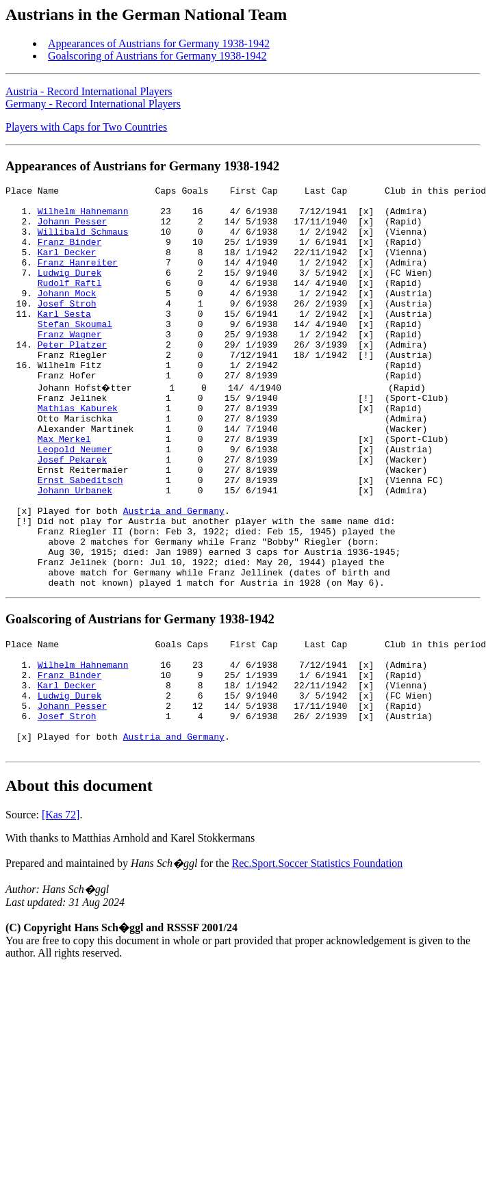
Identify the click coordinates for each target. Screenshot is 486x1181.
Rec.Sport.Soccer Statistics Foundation (317, 964)
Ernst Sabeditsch (80, 537)
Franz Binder (70, 254)
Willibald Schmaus (83, 241)
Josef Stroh (67, 328)
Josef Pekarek (72, 512)
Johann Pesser (72, 229)
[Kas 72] (61, 915)
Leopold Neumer (75, 500)
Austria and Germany (174, 574)
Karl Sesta (64, 340)
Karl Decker (67, 266)
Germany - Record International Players (93, 103)
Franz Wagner (70, 365)
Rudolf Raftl (70, 303)
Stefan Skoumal (75, 352)
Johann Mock (67, 315)
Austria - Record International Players (88, 91)
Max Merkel (64, 488)
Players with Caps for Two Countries (86, 127)
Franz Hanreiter (78, 278)
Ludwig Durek (70, 291)
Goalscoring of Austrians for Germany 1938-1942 (157, 56)
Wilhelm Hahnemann (83, 217)
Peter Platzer (72, 377)
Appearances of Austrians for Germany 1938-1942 (159, 43)
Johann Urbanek (75, 549)
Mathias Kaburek (78, 451)
